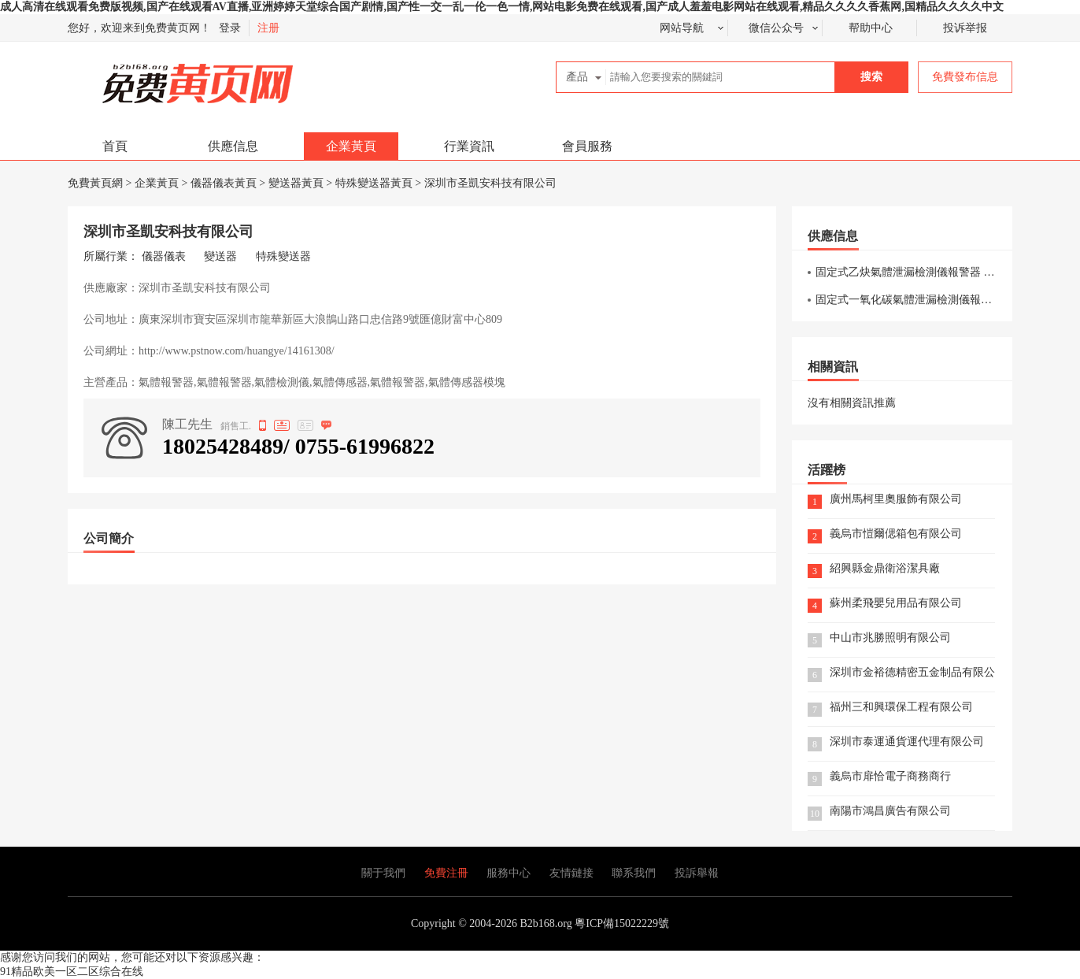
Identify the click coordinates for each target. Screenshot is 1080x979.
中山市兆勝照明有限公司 (890, 638)
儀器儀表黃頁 (223, 183)
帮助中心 (871, 28)
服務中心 (508, 873)
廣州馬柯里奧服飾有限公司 (896, 499)
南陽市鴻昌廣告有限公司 (890, 811)
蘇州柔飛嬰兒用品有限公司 (896, 603)
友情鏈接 (571, 873)
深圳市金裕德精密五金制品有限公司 (912, 673)
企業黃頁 (351, 146)
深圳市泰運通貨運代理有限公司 (907, 742)
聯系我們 (634, 873)
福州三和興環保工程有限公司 (901, 707)
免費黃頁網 (163, 77)
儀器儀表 (164, 256)
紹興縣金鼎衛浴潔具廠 (885, 569)
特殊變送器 (283, 256)
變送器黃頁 (296, 183)
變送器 (220, 256)
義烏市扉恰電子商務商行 (890, 777)
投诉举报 (965, 28)
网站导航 (682, 28)
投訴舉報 (697, 873)
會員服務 (587, 146)
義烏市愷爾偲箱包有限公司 (896, 534)
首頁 (115, 146)
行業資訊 (469, 146)
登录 (230, 28)
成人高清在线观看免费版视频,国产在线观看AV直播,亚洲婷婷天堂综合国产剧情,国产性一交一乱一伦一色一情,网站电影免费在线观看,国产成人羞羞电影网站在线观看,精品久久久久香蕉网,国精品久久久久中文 (502, 7)
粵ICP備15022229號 (622, 923)
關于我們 (383, 873)
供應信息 (233, 146)
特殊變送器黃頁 (373, 183)
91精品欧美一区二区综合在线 (71, 971)
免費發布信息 (965, 77)
